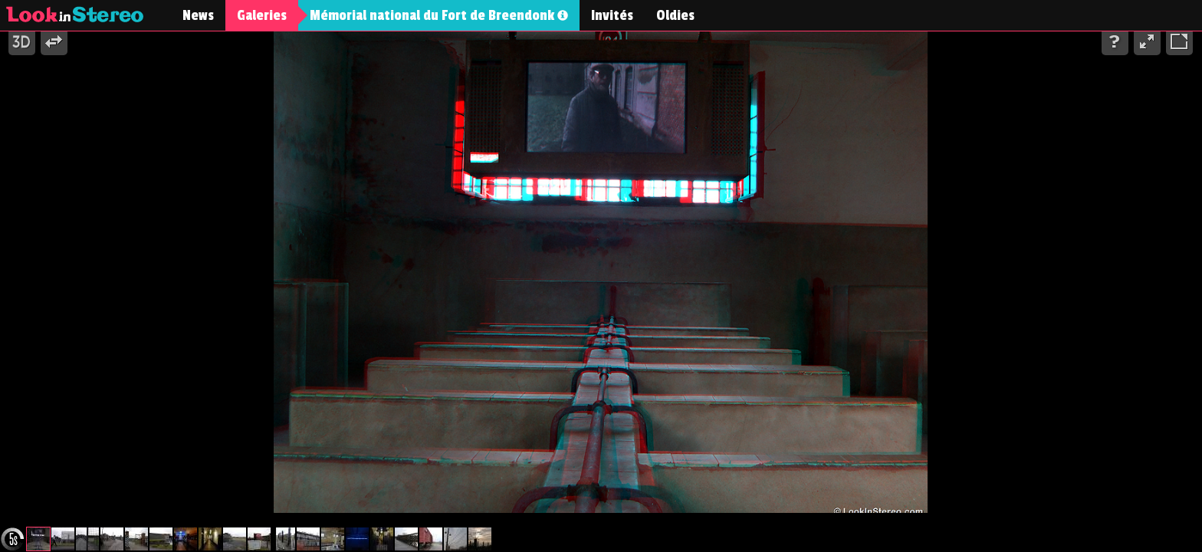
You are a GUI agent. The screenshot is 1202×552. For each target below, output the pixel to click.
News (198, 15)
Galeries (262, 15)
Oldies (675, 15)
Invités (612, 15)
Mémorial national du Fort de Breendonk (439, 15)
